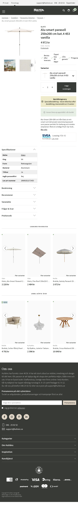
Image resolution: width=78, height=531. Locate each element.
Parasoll (40, 18)
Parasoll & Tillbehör (27, 18)
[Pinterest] (19, 417)
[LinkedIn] (26, 417)
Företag (15, 3)
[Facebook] (4, 417)
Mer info (44, 129)
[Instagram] (12, 417)
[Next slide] (31, 65)
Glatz (43, 26)
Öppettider (70, 3)
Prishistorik (44, 48)
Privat (6, 3)
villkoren (21, 408)
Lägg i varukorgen (67, 87)
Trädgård (14, 18)
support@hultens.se (45, 3)
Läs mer (55, 138)
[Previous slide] (7, 65)
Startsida (5, 18)
